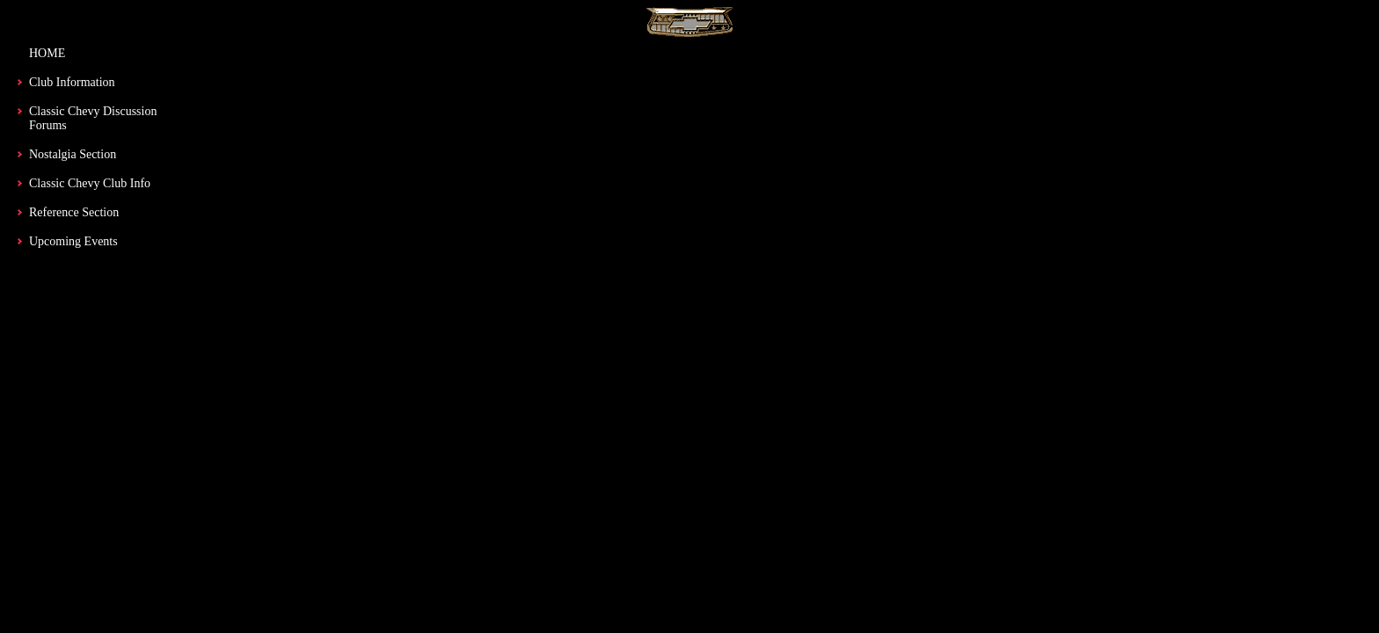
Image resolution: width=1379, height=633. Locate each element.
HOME (47, 53)
